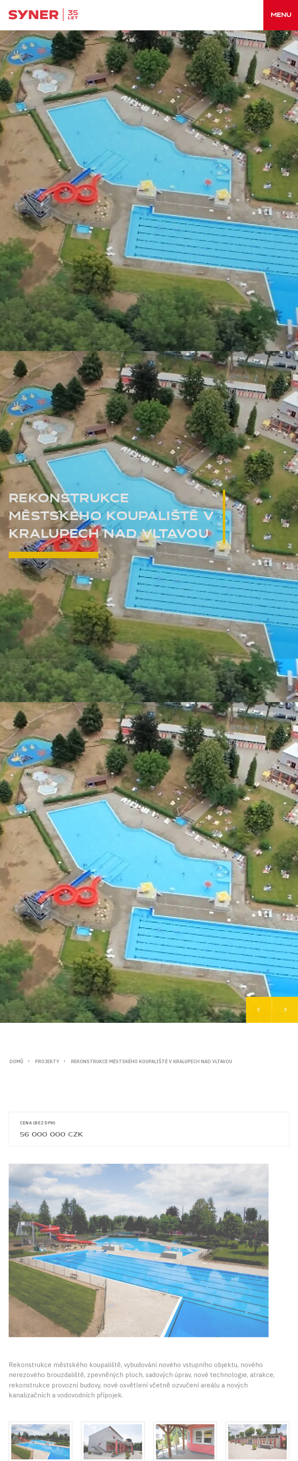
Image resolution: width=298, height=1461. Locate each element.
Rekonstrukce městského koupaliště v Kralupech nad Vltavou (151, 1061)
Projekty (47, 1061)
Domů (16, 1061)
